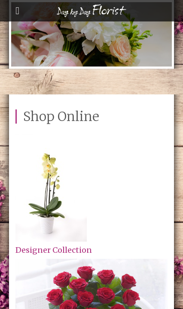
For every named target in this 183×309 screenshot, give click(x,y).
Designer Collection (53, 250)
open (17, 10)
